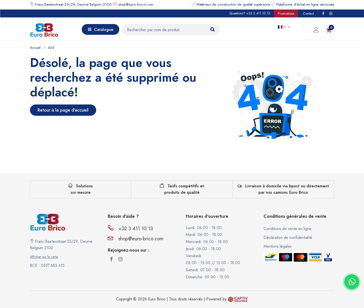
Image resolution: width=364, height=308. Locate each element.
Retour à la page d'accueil (63, 110)
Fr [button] (282, 27)
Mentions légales (278, 246)
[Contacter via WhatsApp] (351, 281)
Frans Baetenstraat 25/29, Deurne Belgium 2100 (73, 4)
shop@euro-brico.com (135, 4)
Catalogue (100, 29)
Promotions (286, 13)
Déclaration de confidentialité (288, 237)
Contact (308, 13)
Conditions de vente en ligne (287, 228)
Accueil (35, 47)
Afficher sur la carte (44, 256)
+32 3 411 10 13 (258, 13)
